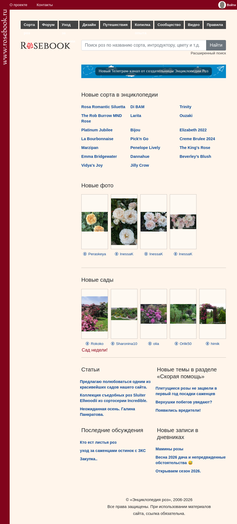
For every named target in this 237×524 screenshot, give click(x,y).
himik (213, 344)
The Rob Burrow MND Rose (101, 118)
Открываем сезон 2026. (178, 471)
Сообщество (169, 25)
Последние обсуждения (112, 430)
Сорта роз (29, 26)
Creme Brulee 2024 (197, 139)
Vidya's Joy (92, 165)
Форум (48, 25)
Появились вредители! (178, 410)
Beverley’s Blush (195, 156)
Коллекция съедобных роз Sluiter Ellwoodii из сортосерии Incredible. (113, 398)
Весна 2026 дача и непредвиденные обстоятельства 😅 (191, 460)
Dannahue (139, 156)
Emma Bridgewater (99, 156)
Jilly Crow (139, 165)
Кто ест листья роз (98, 442)
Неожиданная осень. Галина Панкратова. (107, 412)
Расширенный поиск (208, 53)
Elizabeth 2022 (193, 130)
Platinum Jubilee (96, 130)
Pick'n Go (139, 139)
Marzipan (89, 147)
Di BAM (137, 107)
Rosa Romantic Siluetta (103, 107)
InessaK (124, 254)
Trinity (186, 107)
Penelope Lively (145, 147)
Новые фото (97, 185)
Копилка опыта (142, 26)
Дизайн (89, 25)
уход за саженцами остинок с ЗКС (113, 450)
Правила (215, 25)
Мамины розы (170, 449)
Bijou (135, 130)
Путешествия (115, 25)
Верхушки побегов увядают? (184, 402)
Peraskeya (94, 254)
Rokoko (94, 344)
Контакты (45, 5)
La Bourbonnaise (97, 139)
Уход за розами (68, 26)
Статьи (90, 369)
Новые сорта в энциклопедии (119, 95)
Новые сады (97, 280)
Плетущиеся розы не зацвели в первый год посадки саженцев (186, 391)
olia (153, 344)
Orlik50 (183, 344)
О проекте (18, 5)
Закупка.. (89, 459)
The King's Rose (195, 147)
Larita (135, 115)
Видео (194, 25)
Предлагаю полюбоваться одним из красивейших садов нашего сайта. (115, 384)
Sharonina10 (124, 344)
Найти (216, 45)
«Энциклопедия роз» (150, 499)
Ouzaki (186, 115)
